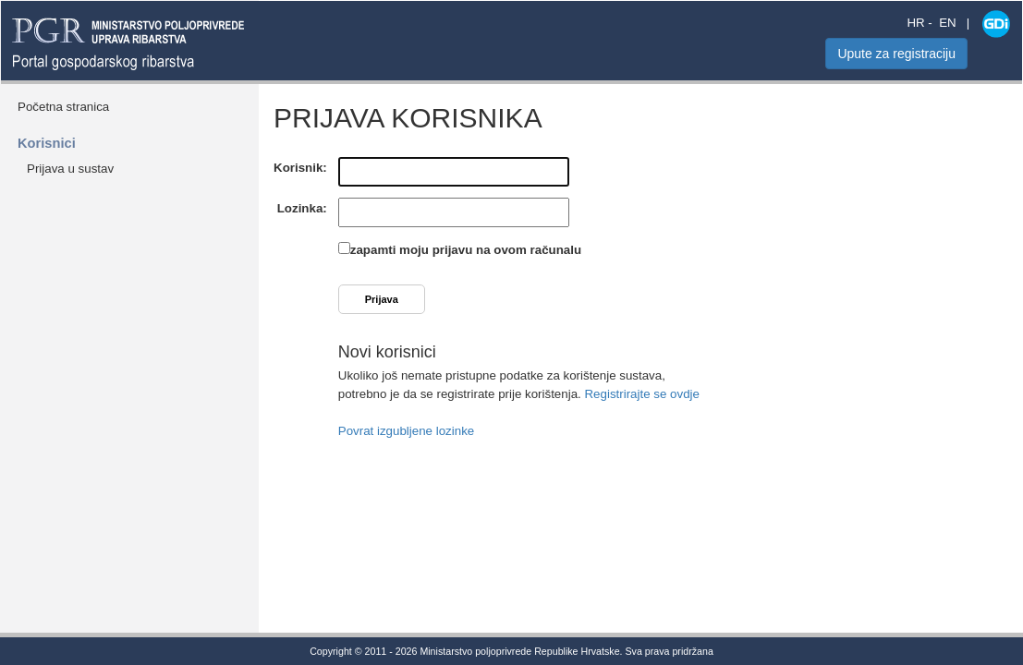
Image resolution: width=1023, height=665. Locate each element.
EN (947, 23)
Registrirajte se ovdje (641, 394)
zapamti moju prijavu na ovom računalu (465, 250)
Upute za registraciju (896, 53)
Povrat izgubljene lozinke (406, 431)
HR (915, 23)
